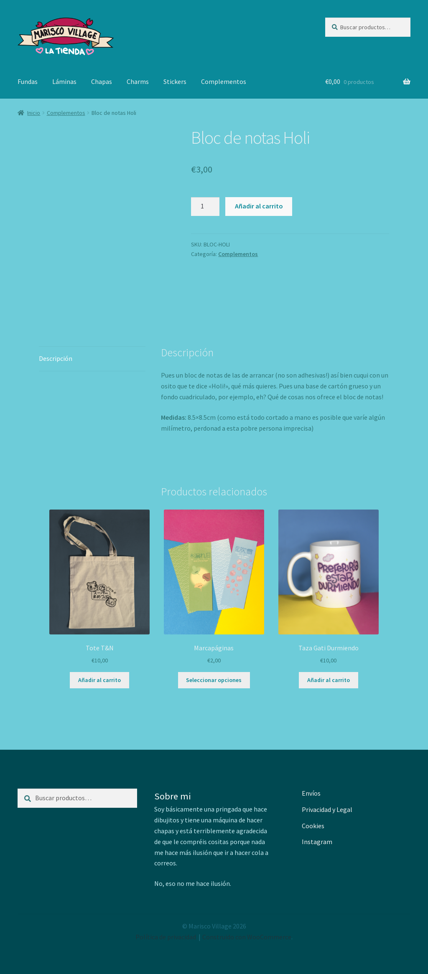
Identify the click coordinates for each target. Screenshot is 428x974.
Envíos (311, 793)
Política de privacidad (165, 937)
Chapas (101, 81)
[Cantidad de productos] (205, 206)
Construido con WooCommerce (246, 937)
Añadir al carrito (259, 206)
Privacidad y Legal (327, 809)
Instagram (317, 841)
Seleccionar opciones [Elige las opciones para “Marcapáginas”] (214, 680)
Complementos (223, 81)
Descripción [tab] (55, 358)
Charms (138, 81)
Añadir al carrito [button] (99, 680)
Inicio (33, 113)
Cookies (313, 826)
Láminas (64, 81)
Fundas (28, 81)
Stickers (174, 81)
